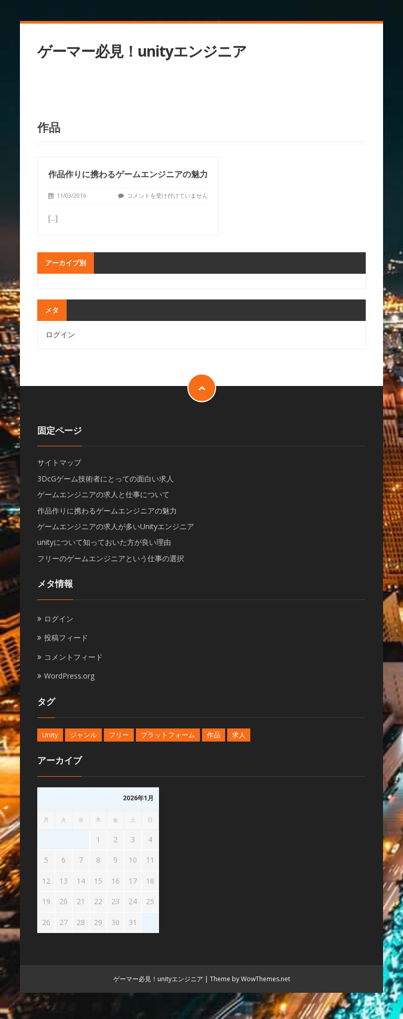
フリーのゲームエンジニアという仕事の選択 (110, 558)
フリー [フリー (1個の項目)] (119, 734)
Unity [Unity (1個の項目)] (50, 734)
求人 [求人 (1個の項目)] (239, 734)
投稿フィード (66, 637)
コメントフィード (73, 657)
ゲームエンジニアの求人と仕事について (103, 494)
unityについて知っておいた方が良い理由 (104, 542)
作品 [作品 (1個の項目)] (213, 734)
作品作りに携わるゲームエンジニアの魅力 (128, 174)
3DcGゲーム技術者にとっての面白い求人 (105, 479)
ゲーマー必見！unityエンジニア (142, 51)
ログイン (60, 334)
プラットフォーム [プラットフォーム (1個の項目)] (168, 734)
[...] (53, 218)
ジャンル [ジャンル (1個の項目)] (83, 734)
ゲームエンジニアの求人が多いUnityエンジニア (115, 526)
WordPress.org (69, 676)
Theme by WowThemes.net (250, 978)
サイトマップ (59, 462)
